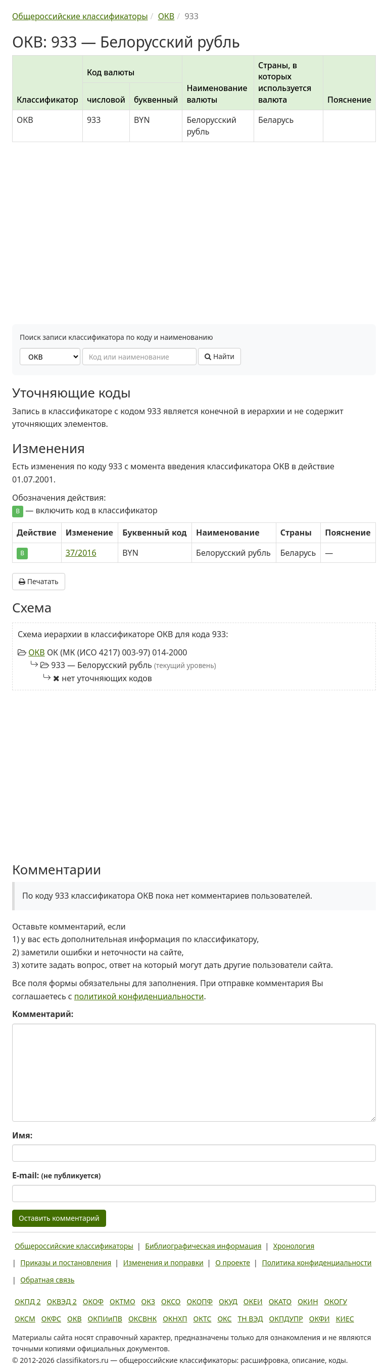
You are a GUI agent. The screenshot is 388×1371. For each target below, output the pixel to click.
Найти (219, 356)
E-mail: (56, 1175)
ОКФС (51, 1318)
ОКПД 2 (28, 1301)
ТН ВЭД (250, 1318)
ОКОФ (93, 1301)
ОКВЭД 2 (62, 1301)
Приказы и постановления (65, 1262)
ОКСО (170, 1301)
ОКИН (308, 1301)
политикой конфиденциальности (139, 996)
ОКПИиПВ (105, 1318)
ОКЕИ (253, 1301)
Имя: (22, 1135)
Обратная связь (47, 1280)
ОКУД (228, 1301)
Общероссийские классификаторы (74, 1246)
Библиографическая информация (203, 1246)
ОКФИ (319, 1318)
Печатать (39, 581)
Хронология (293, 1246)
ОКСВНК (142, 1318)
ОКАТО (280, 1301)
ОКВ (36, 652)
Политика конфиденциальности (316, 1262)
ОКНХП (175, 1318)
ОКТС (202, 1318)
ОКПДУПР (286, 1318)
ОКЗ (148, 1301)
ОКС (224, 1318)
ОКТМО (122, 1301)
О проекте (232, 1262)
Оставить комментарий (59, 1218)
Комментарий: (42, 1014)
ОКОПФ (200, 1301)
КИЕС (345, 1318)
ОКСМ (25, 1318)
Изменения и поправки (163, 1262)
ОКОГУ (336, 1301)
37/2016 (81, 552)
